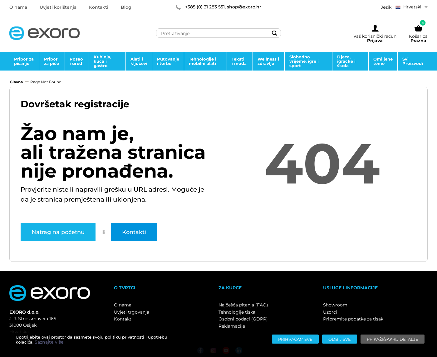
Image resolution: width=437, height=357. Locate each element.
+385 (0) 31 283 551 (205, 7)
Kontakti (134, 232)
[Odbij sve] (339, 339)
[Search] (274, 33)
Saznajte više (49, 342)
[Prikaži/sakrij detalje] (393, 339)
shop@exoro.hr (244, 7)
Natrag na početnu (58, 232)
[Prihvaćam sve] (295, 339)
